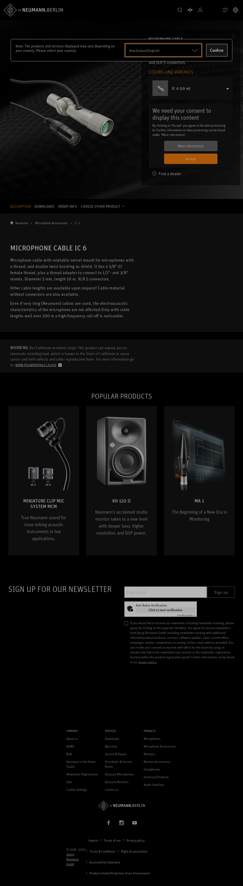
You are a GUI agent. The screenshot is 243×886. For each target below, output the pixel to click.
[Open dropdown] (163, 50)
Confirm (217, 50)
